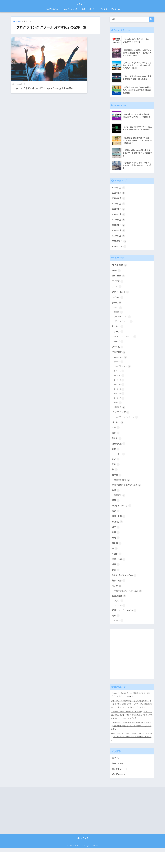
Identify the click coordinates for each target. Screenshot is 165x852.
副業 (116, 451)
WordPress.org (119, 778)
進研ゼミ (119, 498)
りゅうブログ (82, 3)
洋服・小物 (119, 562)
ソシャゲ (118, 343)
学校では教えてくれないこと (127, 487)
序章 (118, 404)
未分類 (117, 546)
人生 (116, 429)
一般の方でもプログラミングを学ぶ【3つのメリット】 (132, 737)
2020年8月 (118, 198)
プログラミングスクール (110, 9)
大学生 (117, 477)
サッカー (118, 327)
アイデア (118, 282)
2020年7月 (118, 203)
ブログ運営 (119, 354)
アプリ (118, 605)
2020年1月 (118, 236)
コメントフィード (120, 772)
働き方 (117, 440)
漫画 (116, 568)
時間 (116, 541)
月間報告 (119, 409)
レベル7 (119, 400)
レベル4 (119, 386)
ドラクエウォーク (123, 322)
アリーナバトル (122, 318)
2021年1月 (118, 193)
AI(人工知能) (119, 266)
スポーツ (118, 333)
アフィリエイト (121, 293)
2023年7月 (118, 187)
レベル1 (119, 372)
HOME (82, 842)
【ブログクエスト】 (70, 9)
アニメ (117, 287)
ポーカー (92, 9)
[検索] (151, 19)
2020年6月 (118, 209)
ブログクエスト (122, 368)
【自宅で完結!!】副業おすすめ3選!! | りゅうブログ (132, 740)
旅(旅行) (117, 524)
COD (118, 309)
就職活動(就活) (122, 482)
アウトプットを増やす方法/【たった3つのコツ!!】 (130, 705)
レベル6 (119, 395)
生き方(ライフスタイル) (125, 579)
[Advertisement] (132, 660)
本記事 (117, 557)
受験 (116, 466)
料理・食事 (119, 519)
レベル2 (119, 377)
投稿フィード (118, 767)
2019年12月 (119, 241)
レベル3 (119, 381)
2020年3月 (118, 225)
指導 (116, 513)
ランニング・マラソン (125, 338)
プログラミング (121, 414)
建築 (83, 9)
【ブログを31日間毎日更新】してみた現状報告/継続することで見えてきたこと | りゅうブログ (132, 719)
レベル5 (119, 391)
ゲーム (117, 304)
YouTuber (118, 276)
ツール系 (118, 348)
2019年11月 (119, 247)
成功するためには (122, 508)
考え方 (117, 590)
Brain (116, 271)
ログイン (116, 762)
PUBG (118, 313)
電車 (116, 620)
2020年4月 (118, 220)
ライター (119, 456)
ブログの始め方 (51, 9)
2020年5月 (118, 214)
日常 (116, 530)
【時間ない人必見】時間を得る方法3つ (126, 716)
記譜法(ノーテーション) (125, 614)
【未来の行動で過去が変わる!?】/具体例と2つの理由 (131, 726)
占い (116, 461)
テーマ (118, 363)
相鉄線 (118, 625)
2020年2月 (118, 231)
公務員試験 (119, 445)
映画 (116, 535)
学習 (116, 493)
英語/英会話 (119, 600)
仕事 (116, 434)
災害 (116, 573)
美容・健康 (119, 584)
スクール (119, 609)
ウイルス (118, 298)
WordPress (120, 359)
